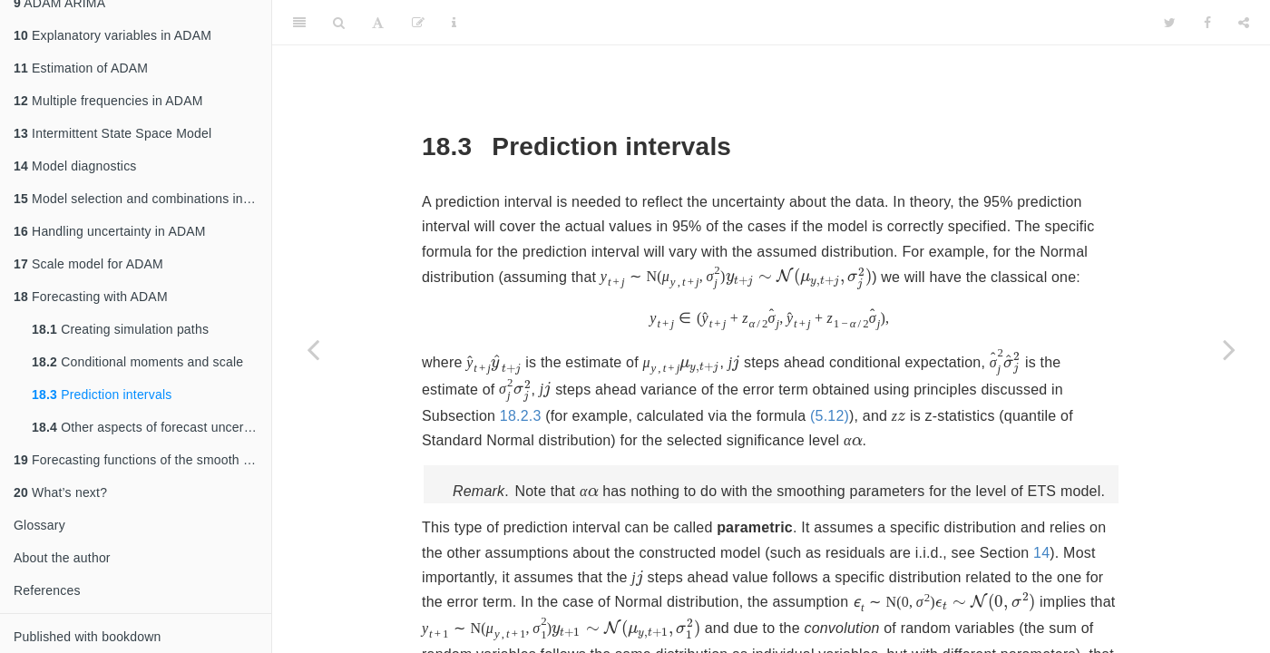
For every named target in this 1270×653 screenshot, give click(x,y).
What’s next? (60, 492)
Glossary (39, 525)
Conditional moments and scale (137, 362)
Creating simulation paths (120, 329)
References (47, 590)
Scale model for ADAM (88, 264)
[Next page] (1229, 349)
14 (1041, 550)
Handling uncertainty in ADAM (110, 231)
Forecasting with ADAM (91, 296)
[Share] (1244, 22)
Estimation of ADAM (81, 68)
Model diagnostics (75, 166)
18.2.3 (1032, 388)
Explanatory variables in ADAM (112, 35)
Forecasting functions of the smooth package (142, 460)
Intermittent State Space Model (112, 133)
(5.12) (678, 413)
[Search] (338, 22)
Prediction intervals (101, 394)
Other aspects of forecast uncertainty (151, 427)
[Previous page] (313, 349)
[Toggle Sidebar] (299, 22)
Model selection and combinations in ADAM (142, 198)
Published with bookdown (87, 636)
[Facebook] (1207, 22)
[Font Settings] (377, 22)
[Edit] (418, 22)
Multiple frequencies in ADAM (108, 100)
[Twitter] (1169, 22)
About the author (62, 558)
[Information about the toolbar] (454, 22)
